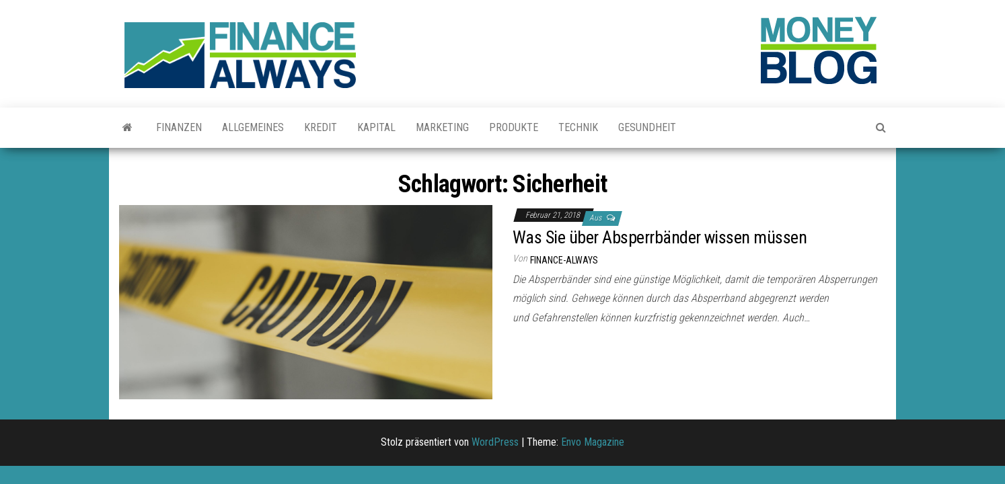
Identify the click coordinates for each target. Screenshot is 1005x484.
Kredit (320, 127)
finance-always (564, 260)
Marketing (442, 127)
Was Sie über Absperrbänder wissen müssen (660, 237)
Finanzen (179, 127)
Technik (578, 127)
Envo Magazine (592, 442)
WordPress (495, 442)
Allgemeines (253, 127)
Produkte (513, 127)
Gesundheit (647, 127)
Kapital (376, 127)
